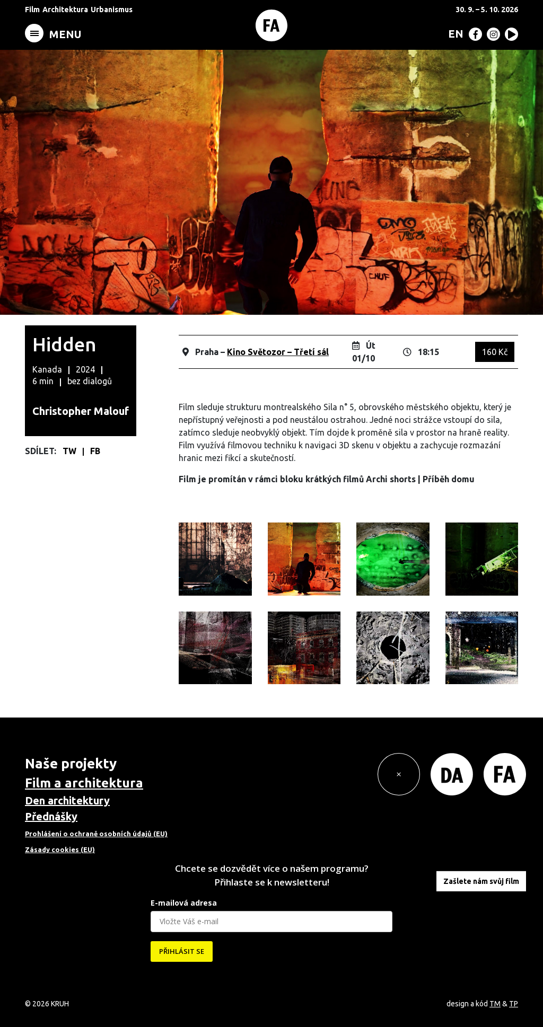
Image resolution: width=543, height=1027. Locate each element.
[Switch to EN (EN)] (453, 33)
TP (513, 1003)
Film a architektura (84, 783)
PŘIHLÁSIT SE (181, 951)
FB (95, 451)
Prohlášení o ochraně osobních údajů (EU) (96, 833)
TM (495, 1003)
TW (70, 451)
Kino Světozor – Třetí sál (278, 352)
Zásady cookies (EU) (60, 849)
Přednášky (51, 816)
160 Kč (494, 352)
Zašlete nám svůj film (481, 881)
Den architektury (67, 800)
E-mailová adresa (184, 903)
